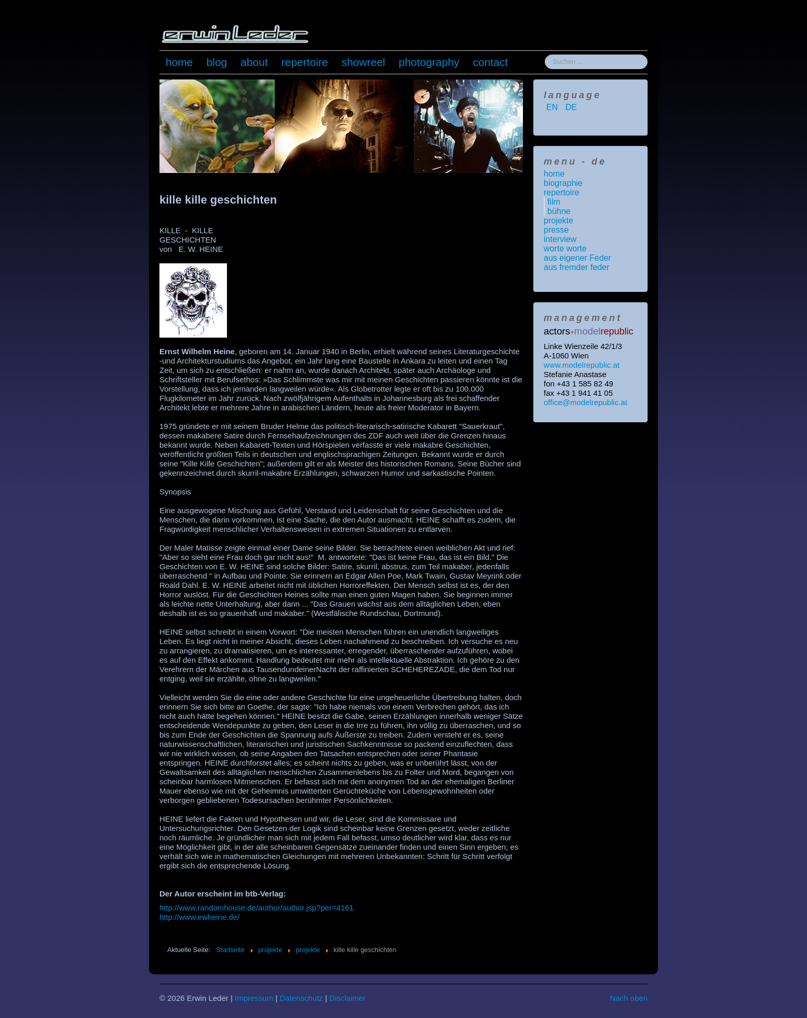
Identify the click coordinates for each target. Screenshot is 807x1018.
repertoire (304, 62)
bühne (559, 211)
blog (217, 62)
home (179, 62)
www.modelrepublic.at (582, 364)
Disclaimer (347, 998)
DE (571, 107)
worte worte (565, 248)
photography (429, 62)
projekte (558, 220)
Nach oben (629, 998)
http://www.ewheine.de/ (199, 917)
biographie (563, 183)
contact (490, 62)
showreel (363, 62)
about (254, 62)
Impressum (254, 998)
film (553, 201)
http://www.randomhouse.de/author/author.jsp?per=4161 (256, 907)
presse (556, 229)
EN (553, 107)
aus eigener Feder (577, 257)
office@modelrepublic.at (585, 402)
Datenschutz (300, 998)
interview (560, 239)
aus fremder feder (576, 267)
